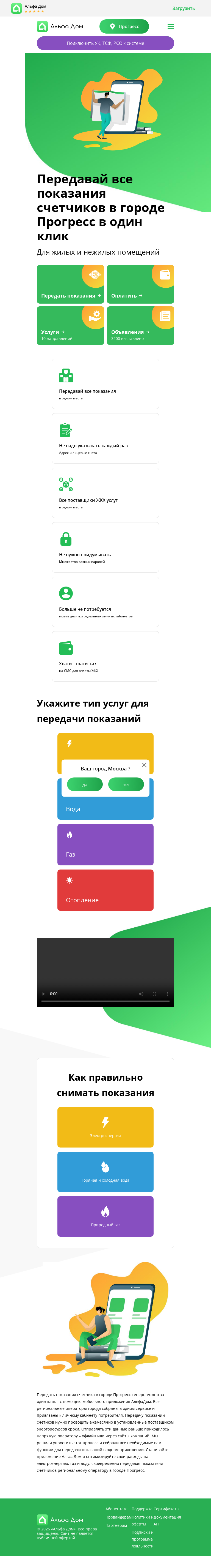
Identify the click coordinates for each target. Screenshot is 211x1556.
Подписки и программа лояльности (143, 1538)
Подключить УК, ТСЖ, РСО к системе (105, 43)
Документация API (167, 1520)
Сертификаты (166, 1508)
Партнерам (116, 1525)
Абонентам (116, 1508)
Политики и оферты (143, 1520)
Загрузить (184, 8)
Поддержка (142, 1508)
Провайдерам (119, 1516)
